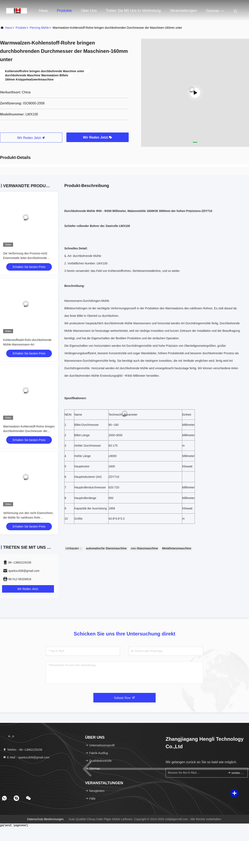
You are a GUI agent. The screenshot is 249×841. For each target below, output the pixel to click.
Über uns (89, 11)
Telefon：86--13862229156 (22, 749)
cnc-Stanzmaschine (144, 548)
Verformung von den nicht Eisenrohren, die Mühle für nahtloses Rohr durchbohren (28, 517)
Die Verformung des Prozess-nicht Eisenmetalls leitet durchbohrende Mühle (25, 258)
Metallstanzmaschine (176, 548)
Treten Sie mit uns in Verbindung (133, 11)
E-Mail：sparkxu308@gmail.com (26, 757)
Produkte (64, 11)
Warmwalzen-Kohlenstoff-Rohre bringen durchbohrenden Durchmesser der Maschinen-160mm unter (29, 431)
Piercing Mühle (39, 27)
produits (21, 27)
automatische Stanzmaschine (106, 548)
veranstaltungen (183, 11)
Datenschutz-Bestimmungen (45, 819)
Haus (43, 11)
